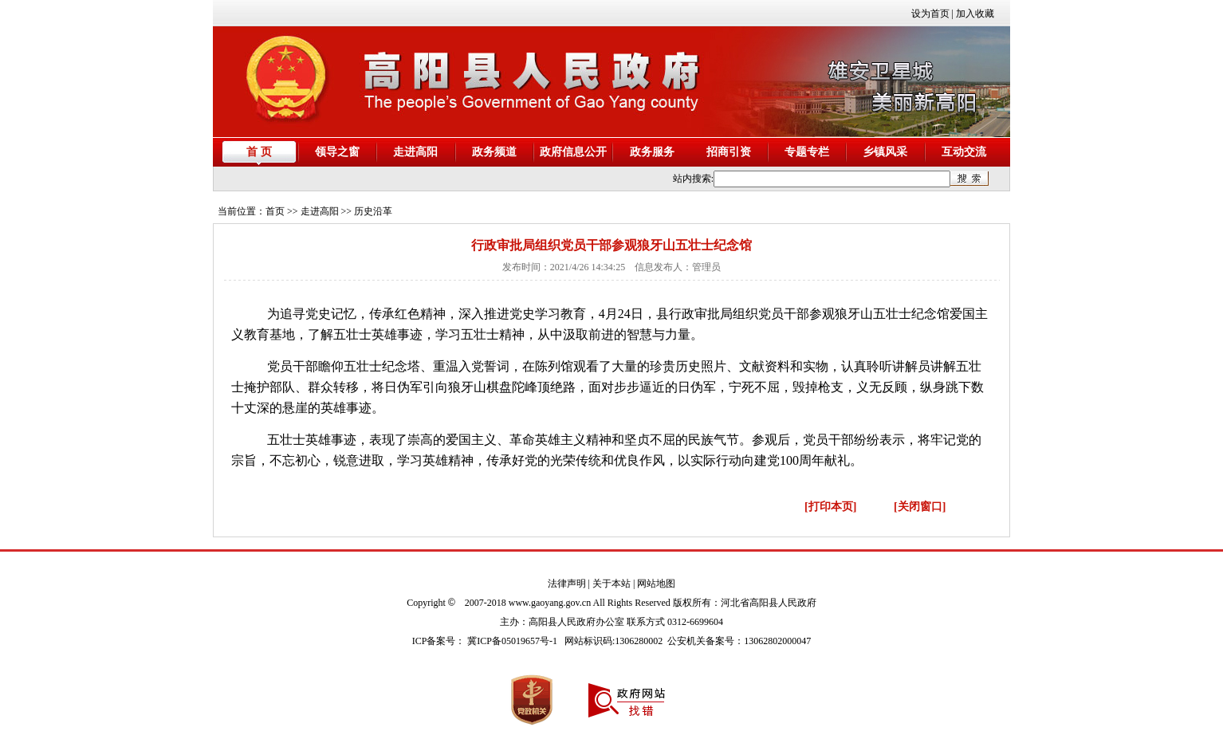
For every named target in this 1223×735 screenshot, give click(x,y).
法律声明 (567, 583)
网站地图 (656, 583)
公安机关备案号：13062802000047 (739, 641)
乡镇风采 (885, 152)
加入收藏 (975, 13)
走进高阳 (415, 152)
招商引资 (728, 152)
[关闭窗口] (920, 507)
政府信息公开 (573, 152)
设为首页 (930, 13)
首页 (275, 211)
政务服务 (652, 152)
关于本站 (611, 583)
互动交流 (964, 152)
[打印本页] (830, 507)
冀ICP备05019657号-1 (512, 641)
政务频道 (494, 152)
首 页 (259, 152)
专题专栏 (807, 152)
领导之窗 (337, 152)
